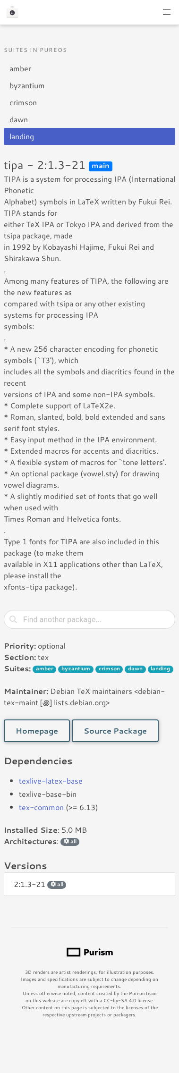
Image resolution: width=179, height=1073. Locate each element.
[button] (166, 12)
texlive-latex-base (51, 780)
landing (21, 136)
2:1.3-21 (40, 884)
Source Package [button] (115, 730)
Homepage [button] (37, 730)
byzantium (27, 85)
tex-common (41, 807)
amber (20, 68)
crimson (23, 102)
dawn (18, 119)
